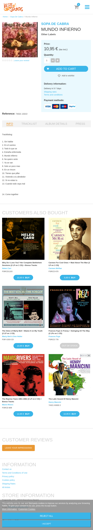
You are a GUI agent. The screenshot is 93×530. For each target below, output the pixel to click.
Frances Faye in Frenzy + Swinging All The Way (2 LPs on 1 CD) (69, 332)
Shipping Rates (8, 484)
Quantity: (49, 55)
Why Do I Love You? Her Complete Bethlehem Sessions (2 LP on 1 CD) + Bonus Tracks (22, 264)
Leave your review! (21, 60)
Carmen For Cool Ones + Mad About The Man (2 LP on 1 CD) (69, 264)
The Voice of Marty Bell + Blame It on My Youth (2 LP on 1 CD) (22, 332)
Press (80, 123)
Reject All (46, 516)
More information (9, 509)
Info (9, 123)
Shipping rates (50, 92)
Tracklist (29, 123)
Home (5, 17)
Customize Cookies (26, 509)
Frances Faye (54, 336)
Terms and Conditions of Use (14, 473)
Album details (56, 123)
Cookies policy (8, 480)
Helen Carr (6, 268)
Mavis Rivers (7, 405)
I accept (46, 524)
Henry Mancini (55, 402)
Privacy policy (8, 476)
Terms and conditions (53, 95)
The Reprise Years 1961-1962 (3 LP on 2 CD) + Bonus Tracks (22, 400)
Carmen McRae (55, 268)
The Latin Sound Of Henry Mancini (63, 399)
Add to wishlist (67, 75)
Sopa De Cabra (16, 17)
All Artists (6, 487)
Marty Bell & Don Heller (12, 336)
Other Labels (48, 34)
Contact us (7, 469)
